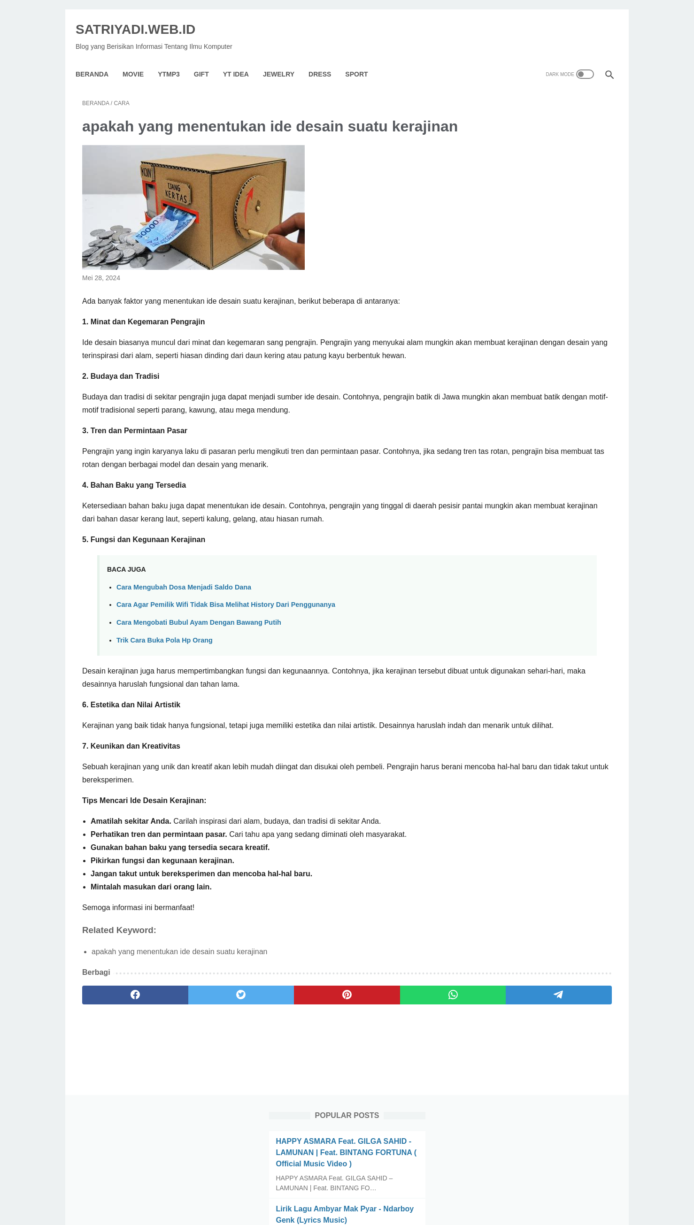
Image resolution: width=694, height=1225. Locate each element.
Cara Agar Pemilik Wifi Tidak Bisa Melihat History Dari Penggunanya (225, 670)
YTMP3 (175, 58)
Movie (139, 58)
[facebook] (117, 1073)
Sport (363, 58)
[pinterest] (259, 1073)
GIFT (208, 58)
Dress (326, 58)
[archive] (508, 733)
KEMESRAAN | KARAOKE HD (531, 362)
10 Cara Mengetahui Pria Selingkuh (540, 317)
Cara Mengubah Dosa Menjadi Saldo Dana (183, 653)
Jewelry (285, 58)
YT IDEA (242, 58)
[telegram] (401, 1073)
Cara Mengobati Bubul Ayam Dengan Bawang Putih (198, 688)
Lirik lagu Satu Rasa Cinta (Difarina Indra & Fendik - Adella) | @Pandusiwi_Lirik (540, 531)
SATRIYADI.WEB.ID (142, 19)
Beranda (98, 58)
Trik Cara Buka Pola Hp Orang (164, 706)
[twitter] (188, 1073)
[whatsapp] (330, 1073)
